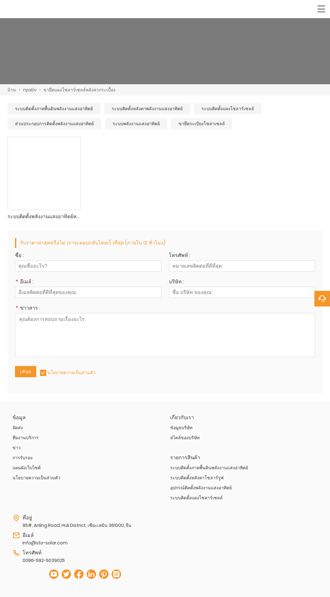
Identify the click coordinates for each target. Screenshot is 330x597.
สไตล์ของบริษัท (185, 438)
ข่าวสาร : (27, 308)
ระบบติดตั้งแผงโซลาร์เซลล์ (227, 109)
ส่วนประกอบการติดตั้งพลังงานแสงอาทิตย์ (54, 124)
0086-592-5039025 (44, 560)
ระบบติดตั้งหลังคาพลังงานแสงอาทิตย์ (147, 109)
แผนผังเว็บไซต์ (27, 468)
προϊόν (30, 90)
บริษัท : (176, 282)
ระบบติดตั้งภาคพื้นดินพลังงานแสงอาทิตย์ (54, 109)
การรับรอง (23, 458)
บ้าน (12, 90)
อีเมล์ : (24, 282)
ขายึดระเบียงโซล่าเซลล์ (202, 124)
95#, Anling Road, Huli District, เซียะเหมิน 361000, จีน (77, 525)
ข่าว (17, 448)
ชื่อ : (19, 256)
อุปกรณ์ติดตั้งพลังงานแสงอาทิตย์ (201, 488)
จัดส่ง (18, 428)
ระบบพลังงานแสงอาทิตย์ (136, 124)
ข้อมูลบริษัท (181, 428)
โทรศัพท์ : (179, 256)
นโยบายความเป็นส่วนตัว (71, 372)
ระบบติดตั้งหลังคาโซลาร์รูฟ (197, 478)
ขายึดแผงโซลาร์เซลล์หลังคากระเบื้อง (79, 90)
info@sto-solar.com (45, 543)
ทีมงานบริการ (26, 438)
